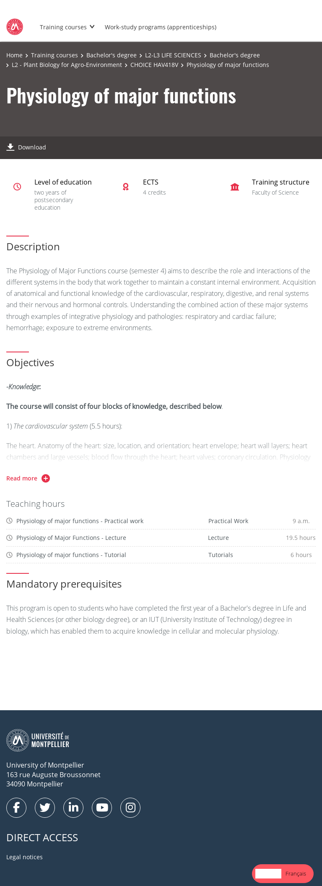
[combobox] (268, 873)
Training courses (63, 27)
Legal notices (24, 857)
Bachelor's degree (111, 55)
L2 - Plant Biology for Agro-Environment (67, 65)
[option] (295, 873)
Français (296, 873)
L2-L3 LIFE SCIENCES (173, 55)
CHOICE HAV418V (154, 65)
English (268, 873)
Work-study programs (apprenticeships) (160, 27)
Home (14, 55)
